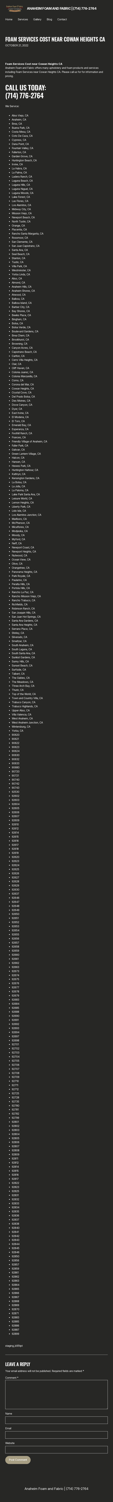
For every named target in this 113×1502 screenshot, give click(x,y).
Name (8, 1413)
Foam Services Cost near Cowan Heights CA (55, 39)
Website (10, 1443)
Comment (11, 1377)
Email (8, 1428)
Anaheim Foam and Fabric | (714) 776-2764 (61, 8)
